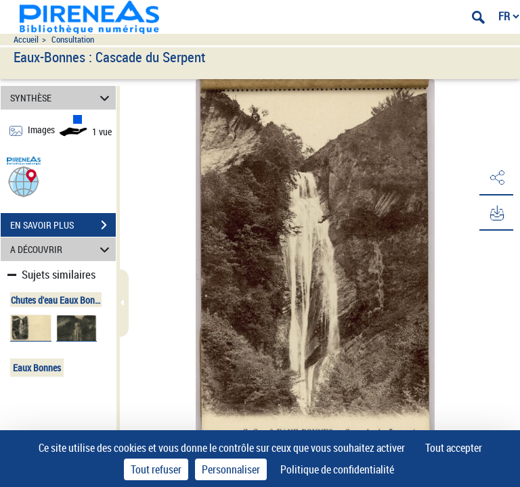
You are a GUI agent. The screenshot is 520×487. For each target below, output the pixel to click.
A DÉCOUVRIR (62, 249)
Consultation (72, 39)
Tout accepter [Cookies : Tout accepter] (453, 447)
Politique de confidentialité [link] (337, 469)
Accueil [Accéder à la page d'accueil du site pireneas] (26, 39)
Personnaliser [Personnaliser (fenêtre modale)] (231, 469)
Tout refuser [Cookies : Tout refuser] (156, 469)
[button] (24, 181)
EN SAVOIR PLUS (63, 225)
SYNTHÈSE (62, 98)
